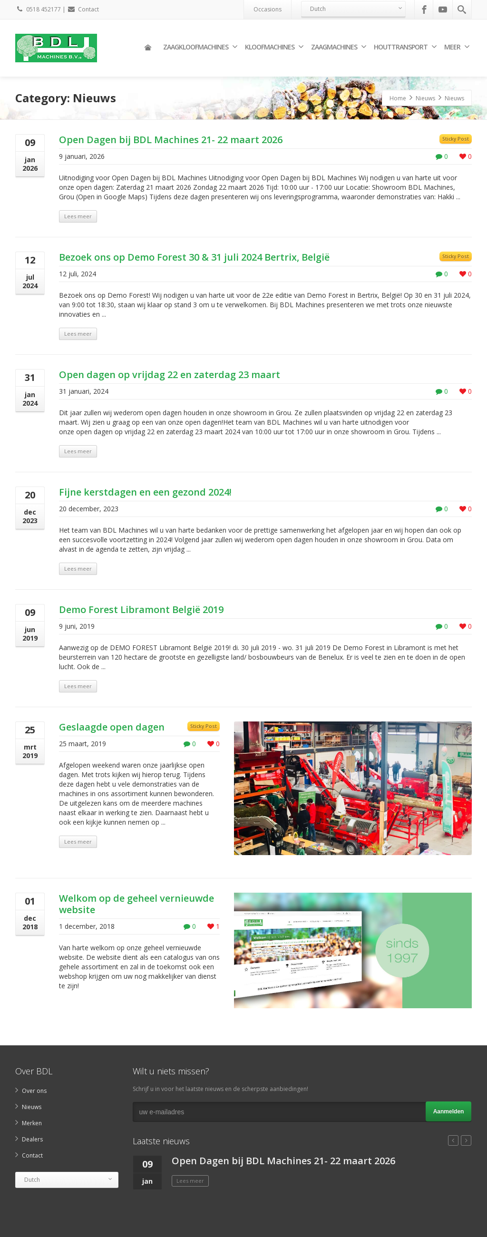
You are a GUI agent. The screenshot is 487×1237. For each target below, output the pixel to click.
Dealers (32, 1139)
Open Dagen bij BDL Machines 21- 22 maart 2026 (170, 139)
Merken (32, 1123)
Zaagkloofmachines (200, 46)
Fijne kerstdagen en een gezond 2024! (145, 492)
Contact (83, 9)
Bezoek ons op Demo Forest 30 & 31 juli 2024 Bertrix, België (194, 257)
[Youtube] (442, 9)
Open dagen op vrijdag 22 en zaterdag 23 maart (169, 374)
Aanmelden (448, 1111)
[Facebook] (424, 9)
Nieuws (31, 1107)
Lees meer (78, 216)
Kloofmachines (274, 46)
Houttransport (405, 46)
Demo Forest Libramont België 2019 (141, 609)
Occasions (267, 9)
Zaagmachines (338, 46)
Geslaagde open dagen (112, 727)
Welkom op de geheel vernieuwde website (136, 904)
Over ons (34, 1091)
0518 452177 (38, 9)
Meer (456, 46)
